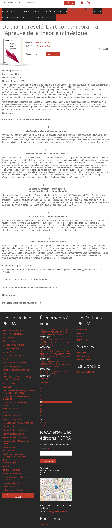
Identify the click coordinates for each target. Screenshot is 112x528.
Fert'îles (6, 369)
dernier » (44, 421)
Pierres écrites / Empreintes (15, 425)
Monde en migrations (12, 414)
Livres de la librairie (86, 367)
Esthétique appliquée (12, 361)
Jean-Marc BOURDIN (43, 37)
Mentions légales (85, 354)
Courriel (44, 444)
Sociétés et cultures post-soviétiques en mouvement (15, 450)
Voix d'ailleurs (9, 482)
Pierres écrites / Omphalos (15, 432)
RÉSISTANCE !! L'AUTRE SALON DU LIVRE (18, 14)
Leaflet (61, 495)
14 (41, 411)
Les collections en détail (17, 491)
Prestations (82, 348)
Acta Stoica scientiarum (13, 325)
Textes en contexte (11, 465)
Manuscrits (82, 335)
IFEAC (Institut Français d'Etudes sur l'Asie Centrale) (18, 373)
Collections (18, 10)
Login (81, 3)
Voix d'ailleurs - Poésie (13, 485)
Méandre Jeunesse (11, 411)
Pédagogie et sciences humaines (18, 418)
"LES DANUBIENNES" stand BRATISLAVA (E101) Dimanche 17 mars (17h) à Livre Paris (55, 359)
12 (41, 404)
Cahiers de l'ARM (43, 41)
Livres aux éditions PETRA (46, 10)
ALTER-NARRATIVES (13, 329)
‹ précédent (45, 377)
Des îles (6, 354)
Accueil (7, 10)
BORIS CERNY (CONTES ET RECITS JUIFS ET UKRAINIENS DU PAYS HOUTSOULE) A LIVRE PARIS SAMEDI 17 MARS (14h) (55, 348)
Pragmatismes (9, 442)
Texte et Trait (9, 461)
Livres (80, 331)
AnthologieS (8, 333)
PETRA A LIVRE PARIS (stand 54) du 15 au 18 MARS (55, 367)
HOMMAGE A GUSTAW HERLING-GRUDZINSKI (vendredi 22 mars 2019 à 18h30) (56, 337)
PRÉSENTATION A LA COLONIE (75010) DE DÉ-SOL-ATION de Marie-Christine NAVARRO (55, 327)
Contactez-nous (84, 351)
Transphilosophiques (12, 468)
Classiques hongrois (12, 351)
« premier (44, 374)
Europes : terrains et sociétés (16, 365)
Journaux (7, 382)
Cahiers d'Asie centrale (13, 340)
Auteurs (29, 10)
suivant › (44, 417)
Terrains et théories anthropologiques (11, 456)
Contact (98, 10)
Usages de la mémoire (13, 478)
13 (41, 407)
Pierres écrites (9, 422)
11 (41, 400)
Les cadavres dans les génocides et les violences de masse (19, 386)
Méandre (7, 407)
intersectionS (9, 378)
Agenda (89, 10)
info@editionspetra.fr (58, 507)
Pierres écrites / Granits (13, 429)
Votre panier (87, 3)
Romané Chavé (10, 446)
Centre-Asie (8, 347)
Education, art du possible (14, 358)
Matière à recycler (11, 403)
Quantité (28, 49)
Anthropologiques (11, 336)
